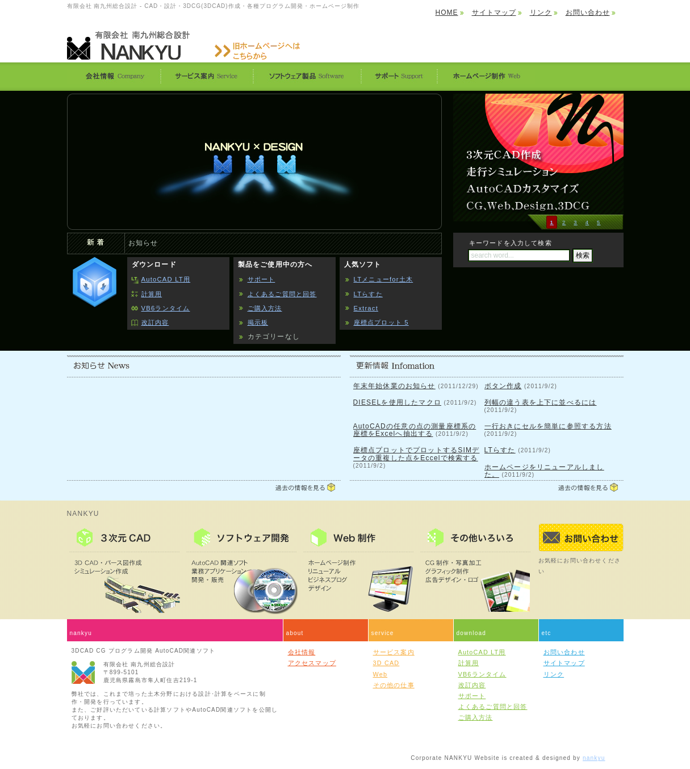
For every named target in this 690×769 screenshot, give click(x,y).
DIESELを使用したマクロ (397, 402)
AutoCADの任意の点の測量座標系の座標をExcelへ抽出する (414, 430)
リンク (541, 12)
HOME (447, 12)
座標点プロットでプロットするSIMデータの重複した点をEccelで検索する (416, 453)
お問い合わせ (588, 12)
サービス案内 (206, 76)
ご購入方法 (265, 308)
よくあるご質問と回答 (282, 294)
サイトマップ (494, 12)
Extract (366, 308)
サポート (399, 76)
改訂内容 (155, 322)
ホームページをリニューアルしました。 (544, 470)
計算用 (151, 294)
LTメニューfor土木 (383, 279)
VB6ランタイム (165, 308)
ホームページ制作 (486, 76)
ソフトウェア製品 (307, 76)
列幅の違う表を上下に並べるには (540, 402)
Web (380, 674)
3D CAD (386, 662)
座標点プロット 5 (381, 322)
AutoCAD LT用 (166, 279)
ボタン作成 (503, 386)
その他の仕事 (394, 685)
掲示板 (258, 322)
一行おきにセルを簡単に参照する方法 (548, 426)
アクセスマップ (312, 662)
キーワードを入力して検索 (510, 242)
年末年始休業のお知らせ (394, 386)
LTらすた (368, 294)
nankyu (594, 758)
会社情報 (113, 76)
